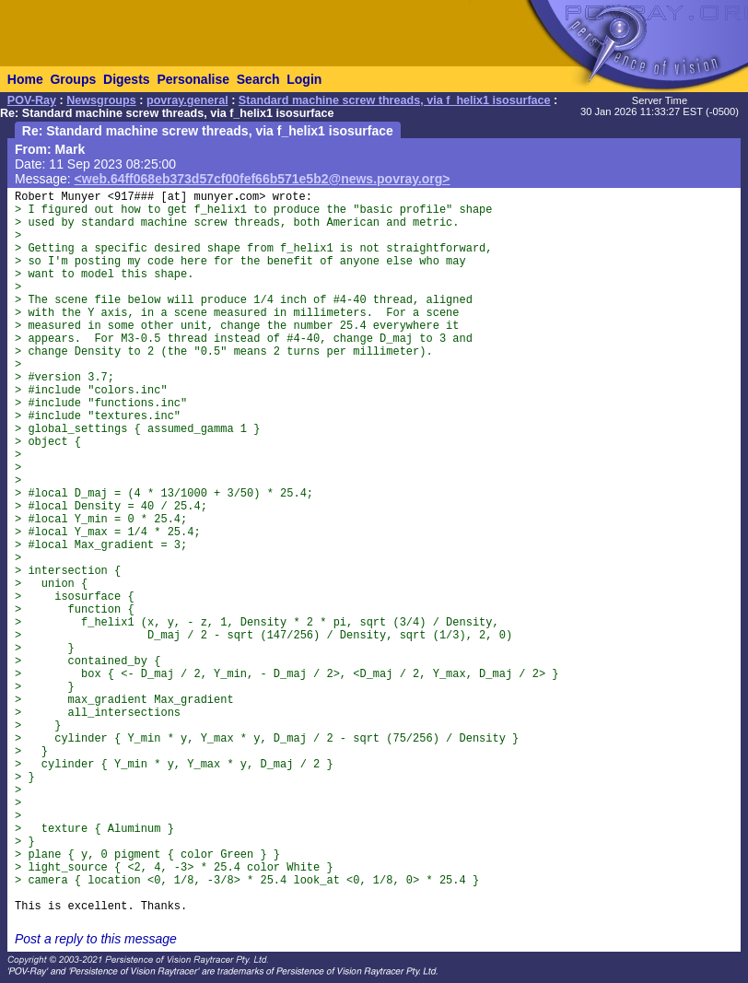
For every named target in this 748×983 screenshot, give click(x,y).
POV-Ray (31, 100)
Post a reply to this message (96, 938)
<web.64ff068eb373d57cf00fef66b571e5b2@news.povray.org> (262, 178)
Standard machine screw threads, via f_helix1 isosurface (395, 100)
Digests (126, 79)
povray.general (187, 100)
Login (303, 79)
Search (258, 79)
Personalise (193, 79)
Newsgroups (101, 100)
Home (25, 79)
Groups (73, 79)
